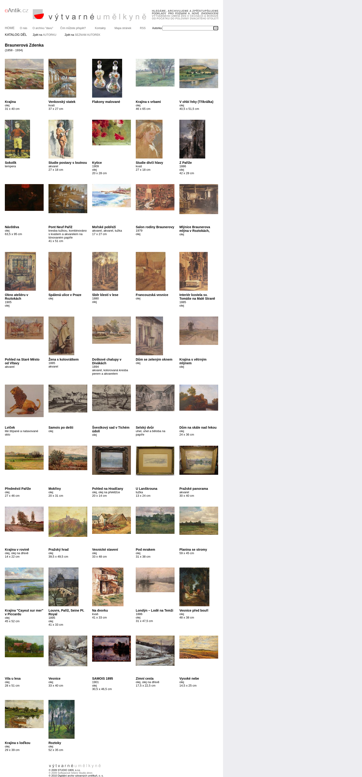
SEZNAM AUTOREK (87, 34)
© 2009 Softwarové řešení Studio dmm (70, 772)
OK (216, 28)
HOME (10, 28)
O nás (23, 28)
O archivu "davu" (43, 28)
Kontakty (100, 28)
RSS (143, 28)
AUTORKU (49, 34)
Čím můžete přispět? (73, 28)
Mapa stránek (123, 28)
